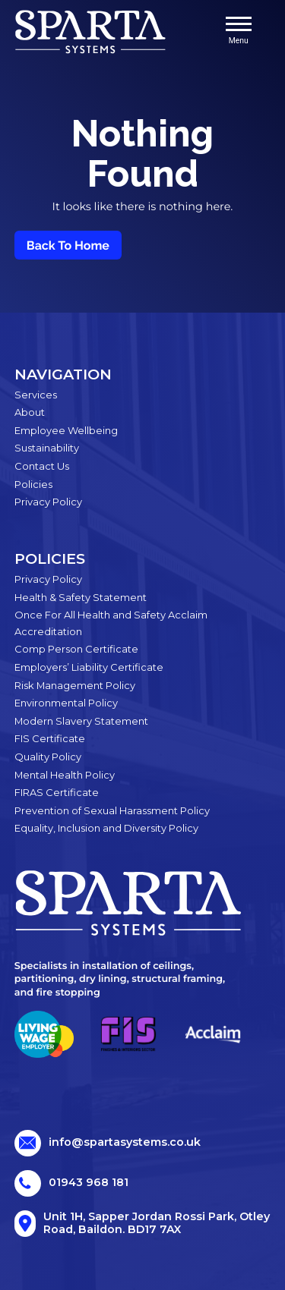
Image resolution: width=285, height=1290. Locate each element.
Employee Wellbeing (66, 430)
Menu (239, 31)
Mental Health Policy (64, 775)
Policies (33, 484)
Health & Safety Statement (80, 597)
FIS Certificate (49, 738)
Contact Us (41, 466)
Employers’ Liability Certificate (88, 667)
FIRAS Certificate (56, 792)
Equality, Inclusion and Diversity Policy (106, 828)
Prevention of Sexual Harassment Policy (112, 810)
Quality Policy (47, 756)
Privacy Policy (48, 502)
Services (35, 395)
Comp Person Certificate (76, 649)
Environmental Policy (66, 703)
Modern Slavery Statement (81, 721)
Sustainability (46, 448)
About (29, 412)
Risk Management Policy (74, 685)
